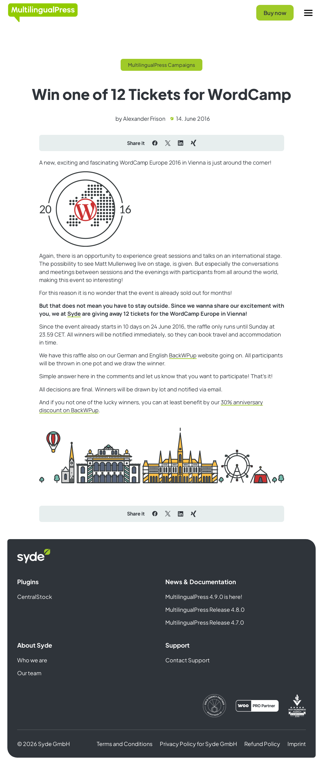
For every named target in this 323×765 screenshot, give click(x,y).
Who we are (32, 660)
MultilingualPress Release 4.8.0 (205, 609)
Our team (29, 672)
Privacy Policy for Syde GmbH (198, 743)
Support (177, 645)
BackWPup (183, 355)
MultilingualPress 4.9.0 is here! (203, 596)
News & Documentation (200, 581)
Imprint (296, 743)
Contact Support (187, 660)
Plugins (28, 581)
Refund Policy (262, 743)
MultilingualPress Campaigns (161, 65)
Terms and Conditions (124, 743)
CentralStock (34, 596)
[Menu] (308, 13)
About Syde (34, 645)
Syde (74, 313)
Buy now (275, 12)
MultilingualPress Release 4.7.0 (204, 622)
